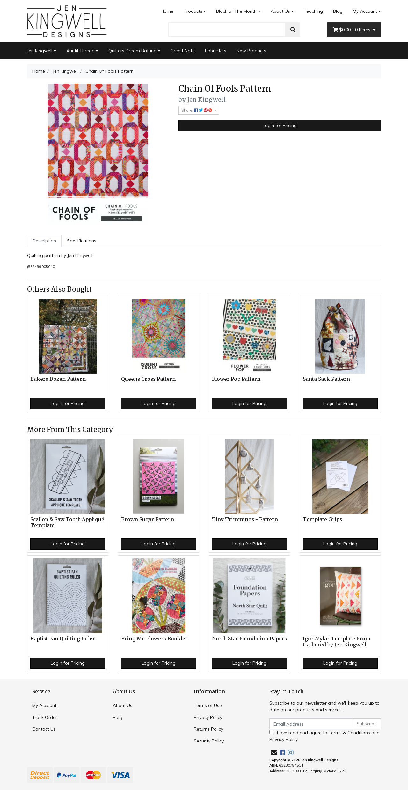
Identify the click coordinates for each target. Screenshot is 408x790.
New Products (251, 51)
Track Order (44, 717)
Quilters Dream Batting (132, 51)
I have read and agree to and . (324, 736)
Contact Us (44, 729)
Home (167, 11)
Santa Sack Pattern (326, 379)
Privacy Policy (208, 717)
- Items (352, 29)
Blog (338, 11)
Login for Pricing (280, 125)
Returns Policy (208, 729)
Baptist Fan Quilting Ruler (62, 639)
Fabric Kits (215, 51)
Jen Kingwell (39, 51)
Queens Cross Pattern (148, 379)
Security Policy (209, 741)
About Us (280, 11)
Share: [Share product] (197, 110)
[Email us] (274, 753)
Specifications (81, 241)
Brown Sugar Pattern (147, 519)
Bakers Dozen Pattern (58, 379)
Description (44, 241)
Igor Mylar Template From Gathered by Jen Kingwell (336, 642)
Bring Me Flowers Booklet (154, 639)
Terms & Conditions (349, 732)
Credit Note (183, 51)
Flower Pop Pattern (236, 379)
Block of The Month (236, 11)
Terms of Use (208, 705)
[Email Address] (311, 723)
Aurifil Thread (80, 51)
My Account (44, 705)
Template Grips (322, 519)
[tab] (44, 241)
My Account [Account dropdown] (365, 11)
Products (193, 11)
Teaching (313, 11)
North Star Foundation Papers (249, 639)
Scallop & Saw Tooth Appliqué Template (67, 522)
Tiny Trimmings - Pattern (245, 519)
